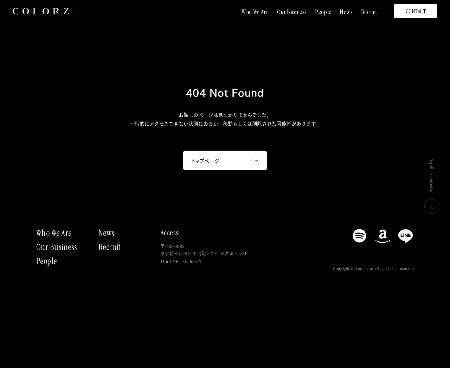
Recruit (369, 12)
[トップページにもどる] (41, 11)
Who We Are (255, 12)
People (323, 12)
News (346, 12)
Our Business (292, 12)
